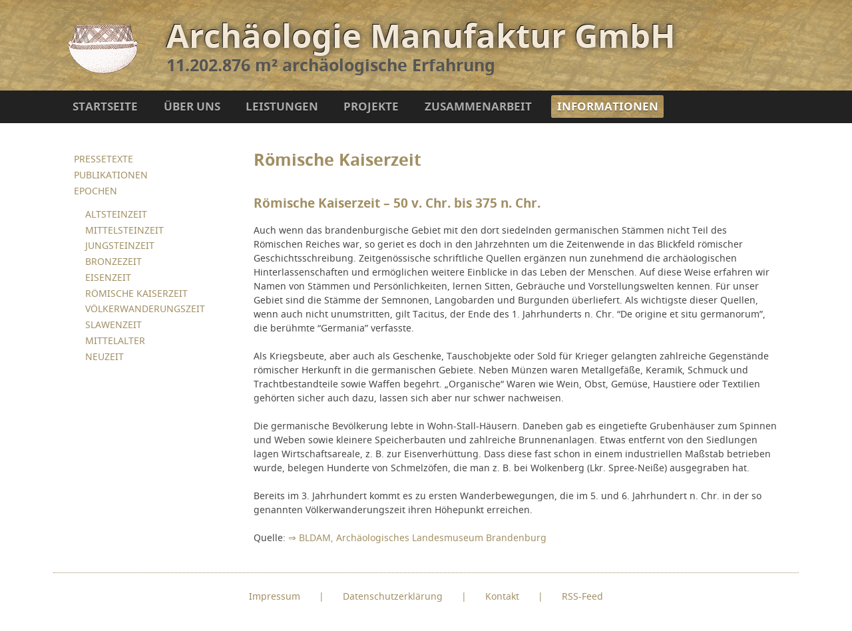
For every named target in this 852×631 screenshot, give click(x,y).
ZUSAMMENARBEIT (478, 106)
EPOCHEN (95, 190)
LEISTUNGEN (282, 106)
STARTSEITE (105, 106)
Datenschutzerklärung (393, 596)
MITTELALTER (115, 340)
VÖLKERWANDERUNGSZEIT (145, 308)
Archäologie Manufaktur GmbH (420, 35)
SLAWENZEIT (113, 324)
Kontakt (502, 596)
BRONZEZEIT (113, 261)
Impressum (274, 596)
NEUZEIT (104, 356)
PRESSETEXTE (103, 158)
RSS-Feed (582, 596)
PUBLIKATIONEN (111, 174)
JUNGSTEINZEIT (119, 245)
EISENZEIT (108, 277)
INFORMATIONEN (607, 106)
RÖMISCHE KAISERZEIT (136, 293)
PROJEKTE (371, 106)
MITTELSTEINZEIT (124, 230)
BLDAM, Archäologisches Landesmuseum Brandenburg (422, 537)
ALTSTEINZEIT (116, 214)
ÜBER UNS (192, 106)
